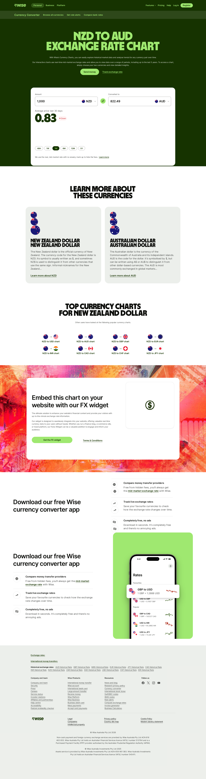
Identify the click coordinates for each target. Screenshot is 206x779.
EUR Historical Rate (118, 667)
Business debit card (76, 703)
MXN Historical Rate (99, 667)
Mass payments (74, 705)
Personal (38, 5)
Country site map (111, 721)
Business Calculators (113, 708)
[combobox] (89, 101)
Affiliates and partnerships (42, 700)
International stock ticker (115, 691)
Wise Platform (73, 697)
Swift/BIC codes (111, 694)
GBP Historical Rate (81, 667)
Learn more (104, 157)
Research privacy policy (115, 685)
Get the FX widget (52, 440)
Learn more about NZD (44, 275)
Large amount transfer (77, 691)
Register (187, 5)
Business (50, 5)
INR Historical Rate (39, 670)
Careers (34, 691)
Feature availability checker (42, 708)
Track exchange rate (112, 72)
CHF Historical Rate (128, 670)
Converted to (113, 94)
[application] (54, 133)
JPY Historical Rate (136, 667)
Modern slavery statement (152, 721)
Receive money (74, 694)
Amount (38, 94)
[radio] (39, 148)
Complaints (72, 721)
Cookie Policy (146, 719)
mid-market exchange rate (143, 490)
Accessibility (36, 705)
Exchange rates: (38, 655)
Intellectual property (76, 724)
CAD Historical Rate (153, 667)
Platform (61, 5)
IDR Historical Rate (146, 670)
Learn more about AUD (123, 275)
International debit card (77, 688)
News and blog (111, 683)
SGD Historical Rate (92, 670)
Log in (176, 5)
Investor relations (38, 697)
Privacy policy (110, 719)
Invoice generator (112, 705)
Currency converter (113, 688)
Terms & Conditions (92, 440)
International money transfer (80, 683)
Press (33, 688)
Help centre (36, 703)
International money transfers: (44, 661)
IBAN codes (110, 697)
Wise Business (74, 700)
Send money (90, 72)
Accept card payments (77, 708)
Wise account (73, 685)
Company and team (39, 683)
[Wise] (20, 5)
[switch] (103, 101)
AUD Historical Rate (63, 667)
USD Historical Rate (110, 670)
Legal (70, 719)
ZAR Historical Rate (74, 670)
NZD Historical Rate (56, 670)
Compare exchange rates (115, 703)
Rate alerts (109, 700)
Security (34, 685)
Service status (37, 694)
